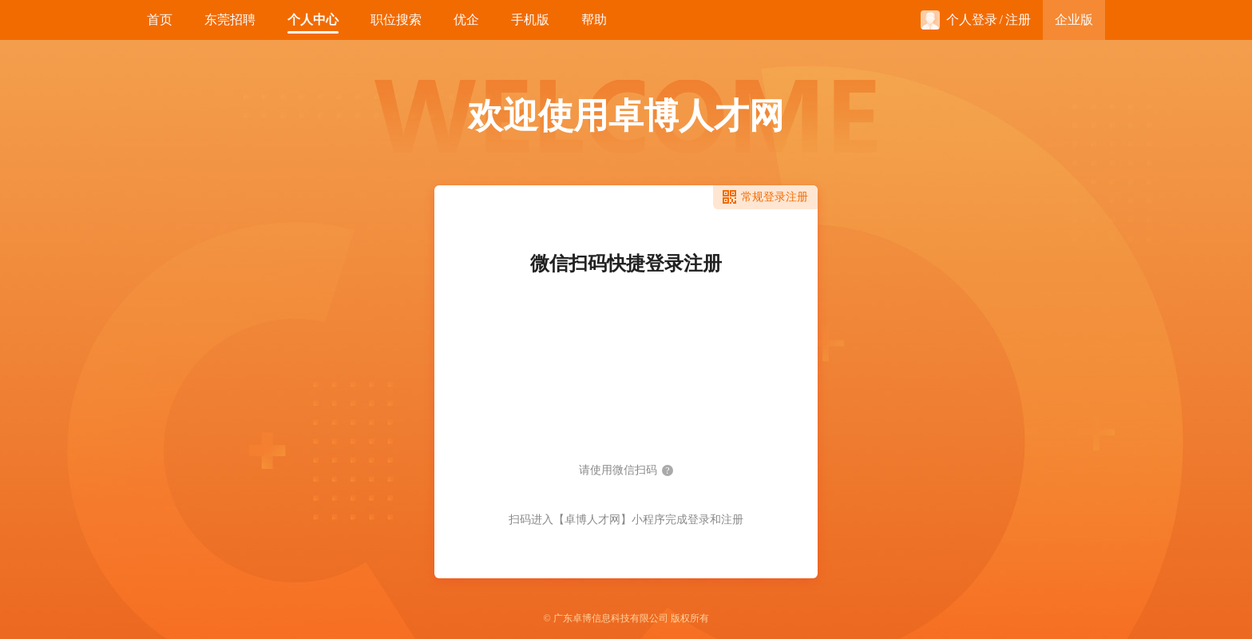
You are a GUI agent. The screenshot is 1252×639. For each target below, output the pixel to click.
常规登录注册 (774, 197)
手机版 (530, 19)
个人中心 (313, 19)
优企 (466, 19)
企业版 (1074, 19)
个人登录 (959, 20)
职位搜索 (396, 19)
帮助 (594, 19)
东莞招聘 (230, 19)
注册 (1018, 19)
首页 (159, 19)
